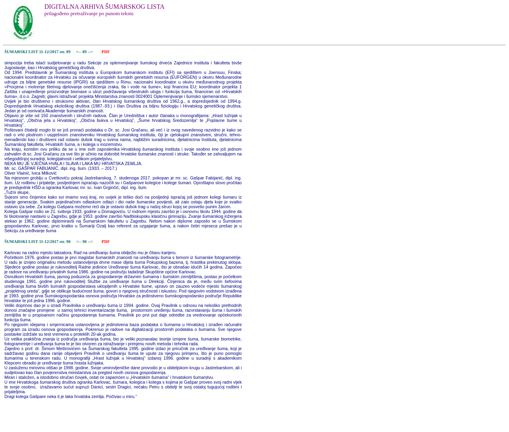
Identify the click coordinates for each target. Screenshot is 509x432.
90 (84, 241)
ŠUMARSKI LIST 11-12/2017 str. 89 (37, 52)
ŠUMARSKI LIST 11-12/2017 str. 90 (37, 241)
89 (84, 52)
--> (90, 52)
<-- (79, 52)
